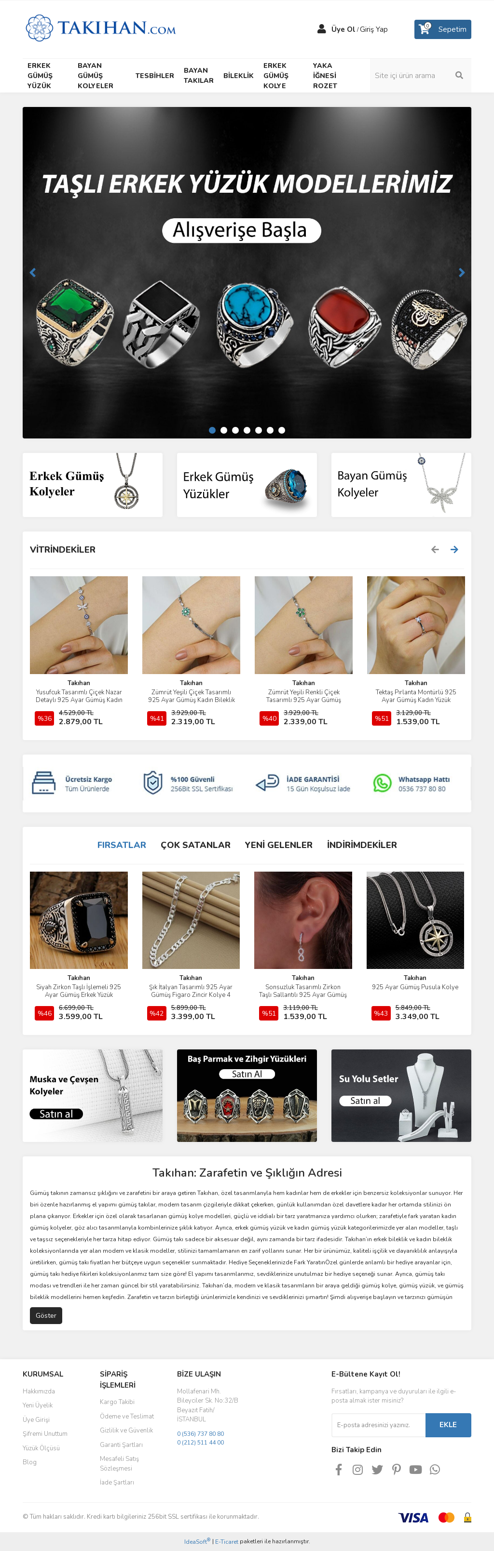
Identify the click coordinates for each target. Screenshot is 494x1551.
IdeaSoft (197, 1542)
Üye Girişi (36, 1420)
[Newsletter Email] (378, 1425)
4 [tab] (247, 430)
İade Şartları (117, 1482)
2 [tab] (223, 430)
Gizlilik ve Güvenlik (126, 1430)
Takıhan (79, 683)
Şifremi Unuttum (45, 1434)
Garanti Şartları (121, 1445)
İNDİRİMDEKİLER (362, 845)
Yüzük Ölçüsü (41, 1448)
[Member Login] (321, 29)
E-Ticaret (226, 1542)
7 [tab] (281, 430)
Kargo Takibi (117, 1402)
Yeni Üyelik (38, 1405)
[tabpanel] (247, 272)
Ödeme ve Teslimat (127, 1416)
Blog (30, 1462)
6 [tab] (270, 430)
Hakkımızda (39, 1391)
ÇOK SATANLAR (196, 845)
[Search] (420, 76)
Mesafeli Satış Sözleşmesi (119, 1464)
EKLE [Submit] (448, 1425)
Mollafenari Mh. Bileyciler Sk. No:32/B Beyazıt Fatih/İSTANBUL (207, 1405)
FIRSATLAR (121, 845)
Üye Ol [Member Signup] (343, 29)
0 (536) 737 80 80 (200, 1434)
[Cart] (442, 29)
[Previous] (32, 272)
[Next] (461, 272)
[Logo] (100, 29)
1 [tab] (212, 430)
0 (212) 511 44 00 (200, 1442)
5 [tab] (258, 430)
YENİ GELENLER (279, 845)
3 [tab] (235, 430)
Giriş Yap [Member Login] (374, 29)
